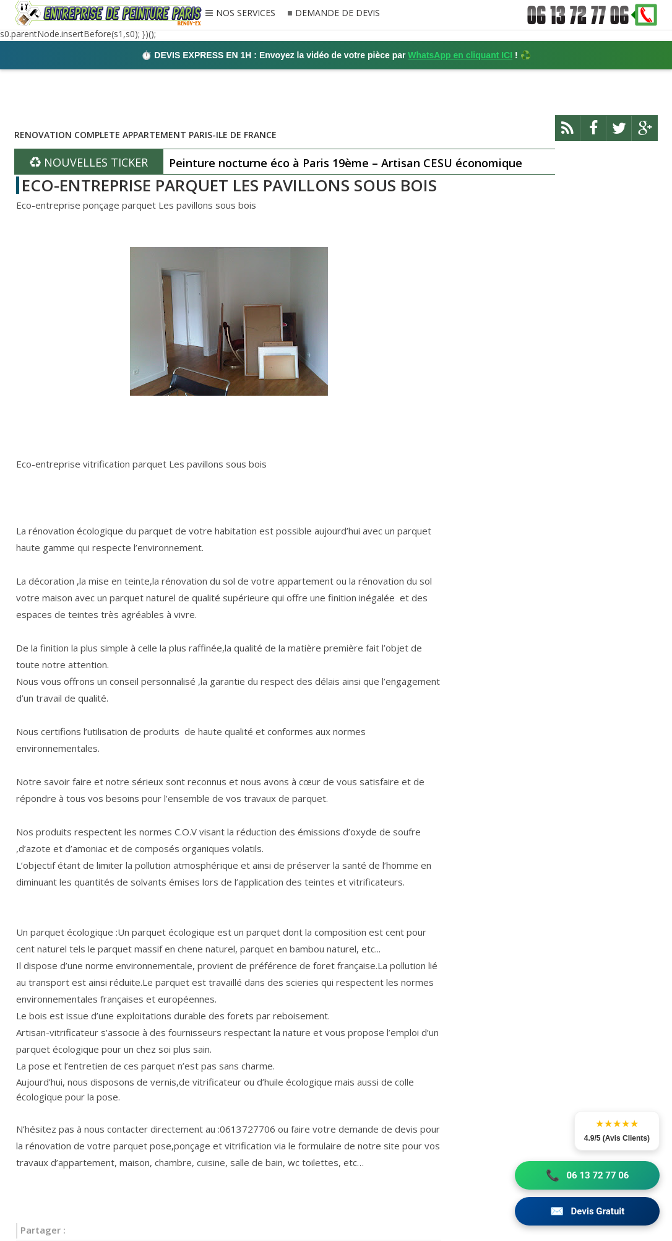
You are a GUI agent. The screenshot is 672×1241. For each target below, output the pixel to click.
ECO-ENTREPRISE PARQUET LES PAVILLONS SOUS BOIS (229, 185)
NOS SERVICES (245, 13)
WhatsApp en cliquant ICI (460, 55)
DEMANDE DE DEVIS (337, 13)
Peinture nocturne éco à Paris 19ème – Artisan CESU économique (345, 162)
